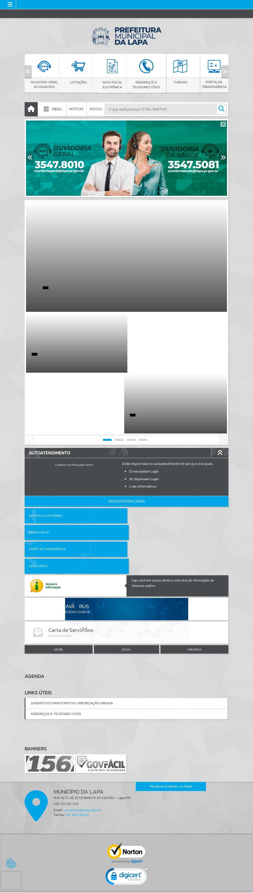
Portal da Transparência (47, 471)
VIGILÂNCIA (194, 555)
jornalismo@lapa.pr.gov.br (82, 715)
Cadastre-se (62, 404)
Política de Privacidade (126, 887)
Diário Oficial (140, 471)
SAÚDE (58, 555)
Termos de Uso (127, 883)
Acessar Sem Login (126, 440)
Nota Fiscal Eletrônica (46, 455)
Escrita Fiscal (141, 455)
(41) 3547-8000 (77, 720)
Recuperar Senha (82, 404)
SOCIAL (126, 555)
